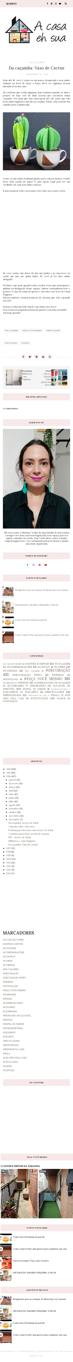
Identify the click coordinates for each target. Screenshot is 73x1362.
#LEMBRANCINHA (44, 682)
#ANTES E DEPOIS (37, 663)
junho (12, 797)
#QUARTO (31, 692)
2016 (8, 776)
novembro (14, 815)
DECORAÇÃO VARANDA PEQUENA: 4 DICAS (36, 605)
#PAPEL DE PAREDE (34, 689)
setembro (14, 808)
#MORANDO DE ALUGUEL (47, 685)
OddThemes (27, 1351)
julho (11, 801)
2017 (8, 848)
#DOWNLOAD (10, 679)
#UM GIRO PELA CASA (15, 1057)
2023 (9, 869)
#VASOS (25, 343)
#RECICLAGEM (53, 330)
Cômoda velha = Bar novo (21, 826)
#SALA (55, 695)
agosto (12, 805)
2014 (8, 769)
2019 (8, 855)
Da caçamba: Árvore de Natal (23, 823)
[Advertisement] (36, 730)
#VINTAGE (8, 701)
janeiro (13, 779)
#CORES (59, 667)
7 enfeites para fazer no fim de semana (28, 833)
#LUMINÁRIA (15, 685)
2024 (9, 873)
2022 (9, 866)
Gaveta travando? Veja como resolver (31, 1260)
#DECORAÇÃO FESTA (27, 675)
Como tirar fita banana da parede (31, 620)
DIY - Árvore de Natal (19, 837)
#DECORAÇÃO (57, 670)
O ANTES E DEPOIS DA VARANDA (20, 1166)
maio (11, 794)
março (12, 787)
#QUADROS (10, 692)
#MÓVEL (8, 689)
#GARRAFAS (8, 683)
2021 (8, 862)
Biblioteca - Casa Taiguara (21, 841)
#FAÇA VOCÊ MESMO (32, 330)
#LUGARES (64, 682)
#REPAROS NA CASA (37, 695)
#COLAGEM (62, 663)
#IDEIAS (23, 682)
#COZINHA (10, 670)
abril (11, 790)
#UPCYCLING (11, 343)
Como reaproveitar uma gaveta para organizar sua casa (42, 635)
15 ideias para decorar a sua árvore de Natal (30, 830)
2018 (8, 851)
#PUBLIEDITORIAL (59, 689)
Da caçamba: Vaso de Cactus (23, 844)
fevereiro (14, 783)
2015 (8, 772)
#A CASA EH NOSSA (12, 664)
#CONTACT (43, 667)
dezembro (14, 819)
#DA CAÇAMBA (36, 62)
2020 (9, 859)
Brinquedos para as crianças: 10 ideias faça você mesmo (41, 590)
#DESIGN (58, 675)
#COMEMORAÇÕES (19, 667)
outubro (13, 812)
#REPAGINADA (12, 695)
